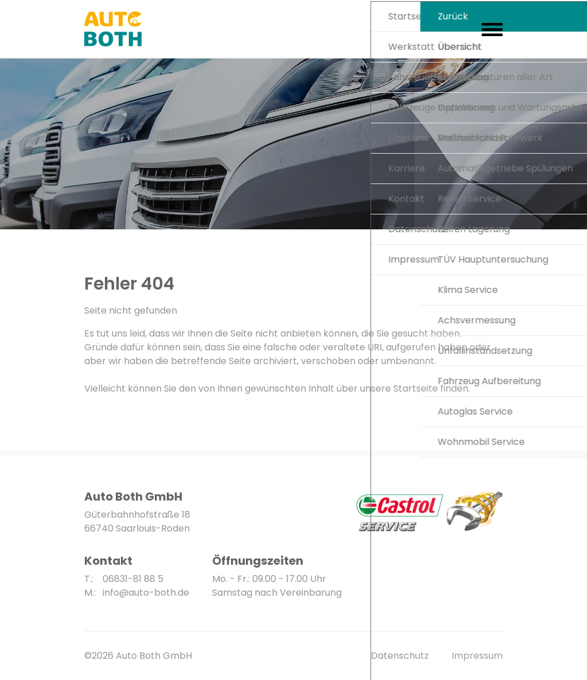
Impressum (477, 655)
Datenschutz (400, 655)
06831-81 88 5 (133, 578)
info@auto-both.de (146, 592)
